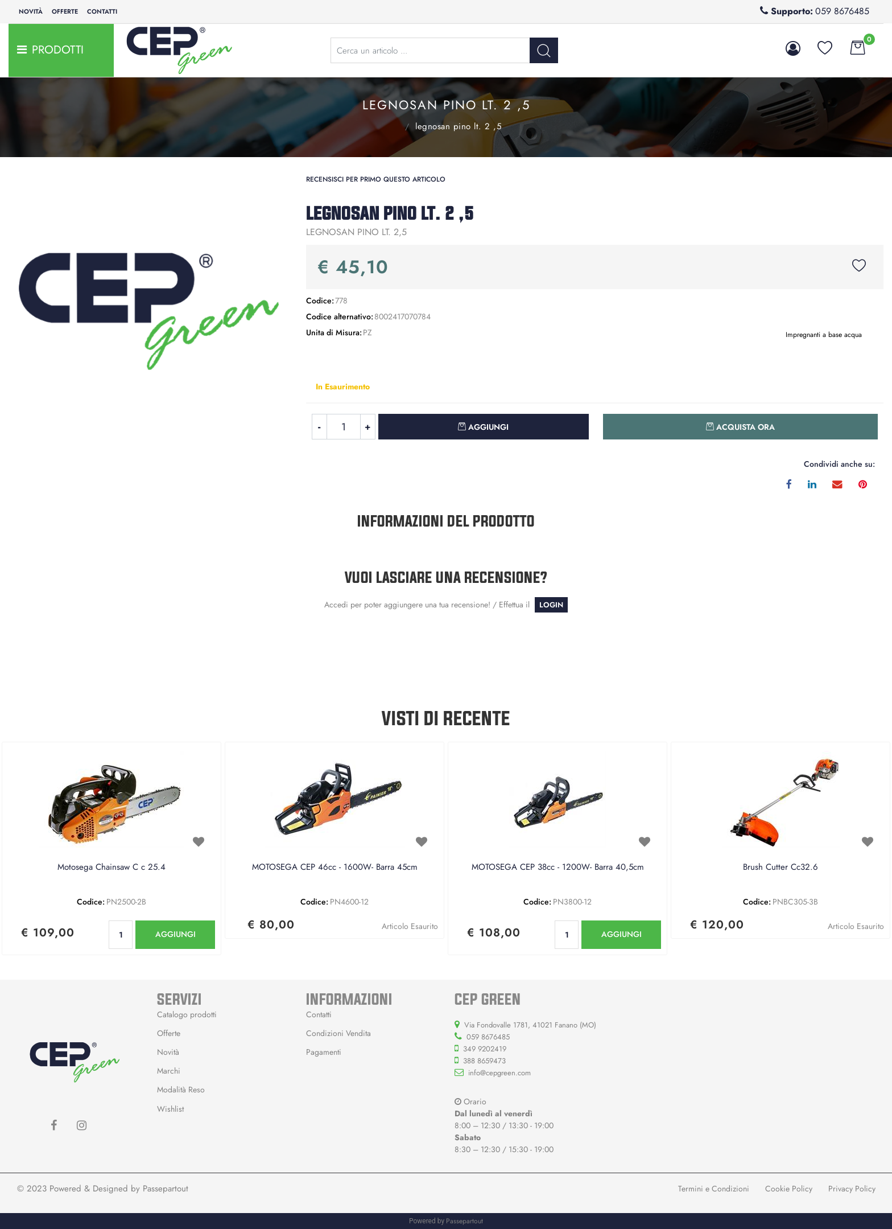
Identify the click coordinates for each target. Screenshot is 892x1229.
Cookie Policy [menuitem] (788, 1188)
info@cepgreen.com (499, 1072)
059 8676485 (842, 11)
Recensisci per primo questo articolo (375, 179)
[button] (544, 50)
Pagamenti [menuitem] (323, 1052)
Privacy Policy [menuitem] (852, 1188)
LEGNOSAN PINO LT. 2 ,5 (458, 126)
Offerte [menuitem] (65, 11)
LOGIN (551, 604)
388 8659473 (484, 1060)
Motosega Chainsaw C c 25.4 (111, 867)
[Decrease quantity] (319, 426)
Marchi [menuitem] (168, 1070)
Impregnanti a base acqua (392, 125)
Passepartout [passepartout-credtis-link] (464, 1221)
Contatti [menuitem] (102, 11)
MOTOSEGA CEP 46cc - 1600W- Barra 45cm (335, 867)
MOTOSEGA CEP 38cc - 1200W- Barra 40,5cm (558, 867)
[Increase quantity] (368, 426)
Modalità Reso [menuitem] (181, 1089)
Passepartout (165, 1188)
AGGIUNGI (175, 934)
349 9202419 (484, 1048)
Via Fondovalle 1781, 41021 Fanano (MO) (530, 1025)
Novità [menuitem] (31, 11)
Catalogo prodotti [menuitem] (187, 1014)
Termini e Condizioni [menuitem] (713, 1188)
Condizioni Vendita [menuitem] (338, 1033)
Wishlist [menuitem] (170, 1109)
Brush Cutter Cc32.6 (780, 867)
